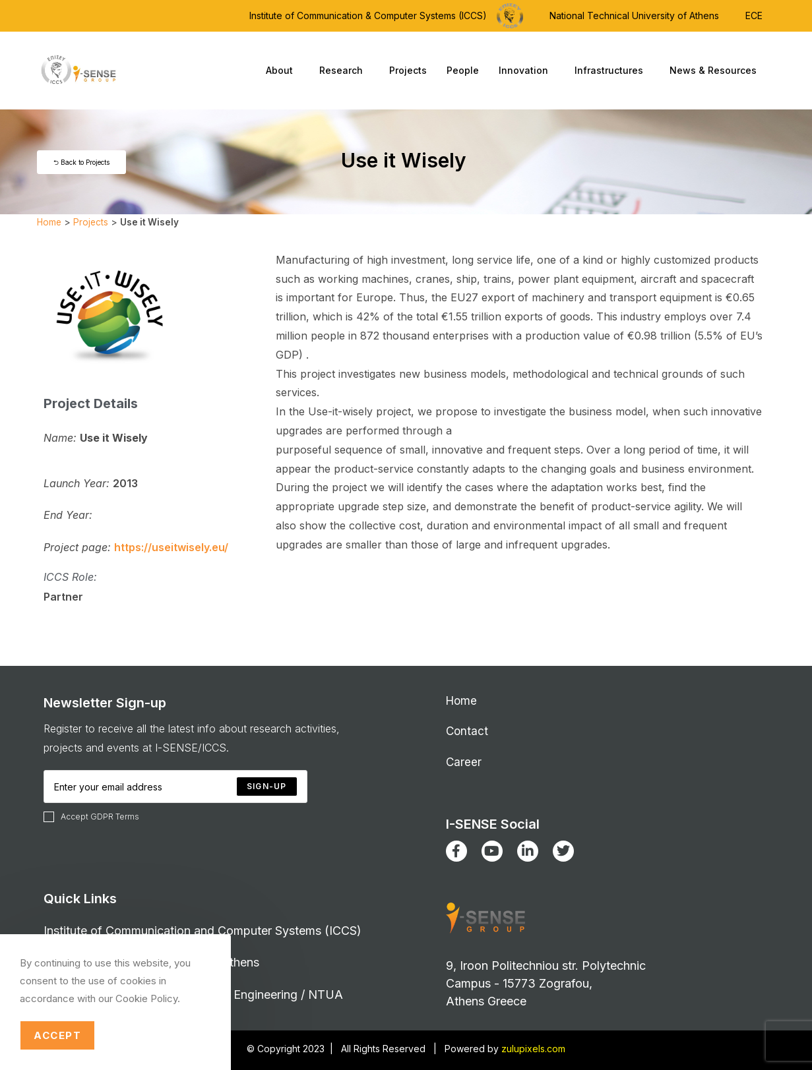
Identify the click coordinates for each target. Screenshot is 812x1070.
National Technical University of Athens (634, 15)
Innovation (527, 70)
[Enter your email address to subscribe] (175, 786)
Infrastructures (612, 70)
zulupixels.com (533, 1048)
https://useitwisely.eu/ (171, 547)
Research (344, 70)
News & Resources (716, 70)
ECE (754, 15)
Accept (57, 1035)
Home (49, 222)
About (282, 70)
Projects (408, 70)
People (463, 70)
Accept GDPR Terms (91, 817)
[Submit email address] (266, 786)
